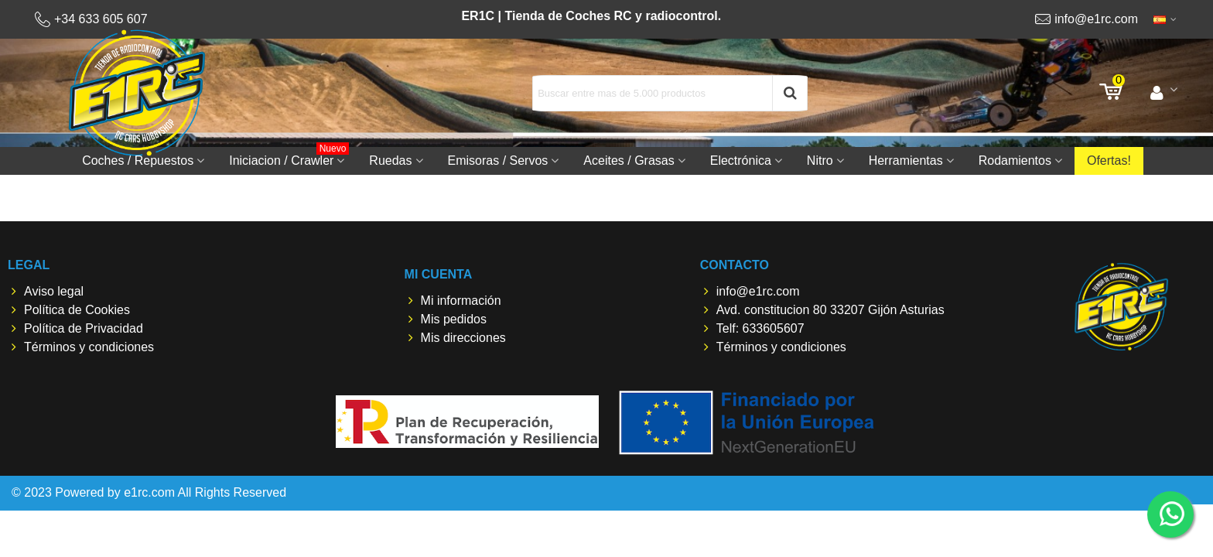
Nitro (820, 160)
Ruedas (390, 160)
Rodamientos (1015, 160)
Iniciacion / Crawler (289, 157)
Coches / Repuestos (137, 160)
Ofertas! (1109, 160)
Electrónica (740, 160)
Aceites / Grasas (628, 160)
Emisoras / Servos (498, 160)
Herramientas (906, 160)
